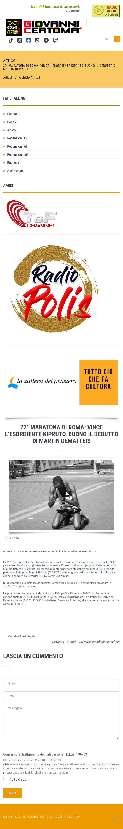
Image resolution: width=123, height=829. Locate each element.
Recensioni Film (18, 146)
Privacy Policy (72, 816)
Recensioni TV (17, 138)
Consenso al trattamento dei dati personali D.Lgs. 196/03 (45, 754)
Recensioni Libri (18, 154)
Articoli (12, 130)
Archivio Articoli (29, 77)
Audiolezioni (16, 171)
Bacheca (13, 162)
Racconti (13, 114)
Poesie (12, 122)
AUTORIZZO (15, 779)
